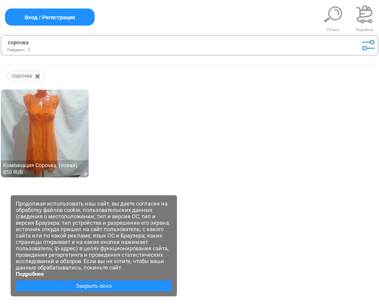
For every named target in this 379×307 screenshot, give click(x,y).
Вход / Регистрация (50, 17)
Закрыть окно (94, 286)
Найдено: (16, 49)
